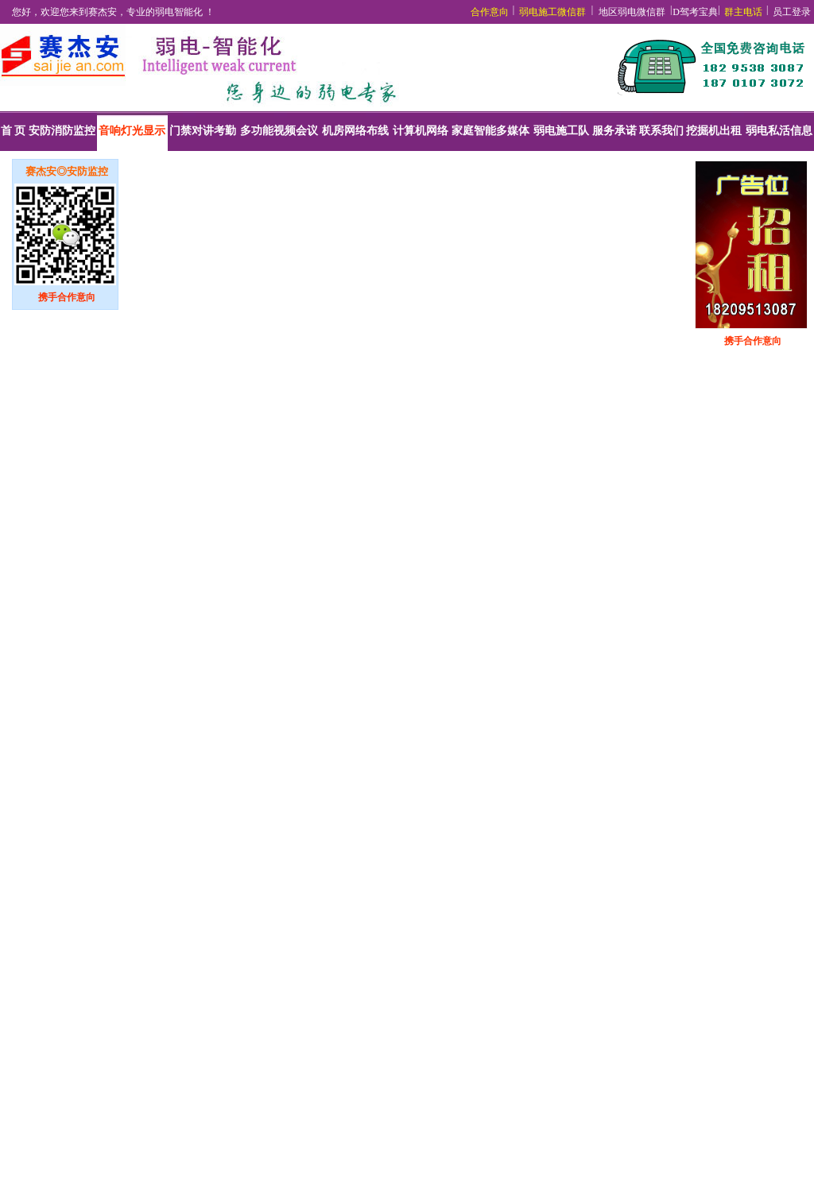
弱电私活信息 (779, 131)
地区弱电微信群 (632, 11)
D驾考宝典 (695, 11)
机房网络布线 (355, 131)
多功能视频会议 (279, 131)
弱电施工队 (561, 131)
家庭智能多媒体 (490, 131)
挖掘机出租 (714, 131)
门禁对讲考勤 (202, 131)
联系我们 (661, 131)
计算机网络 (420, 131)
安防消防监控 (62, 131)
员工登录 (792, 11)
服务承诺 (614, 131)
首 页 (13, 131)
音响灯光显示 (132, 131)
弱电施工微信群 (552, 11)
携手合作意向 (66, 297)
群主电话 (743, 11)
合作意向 (490, 11)
